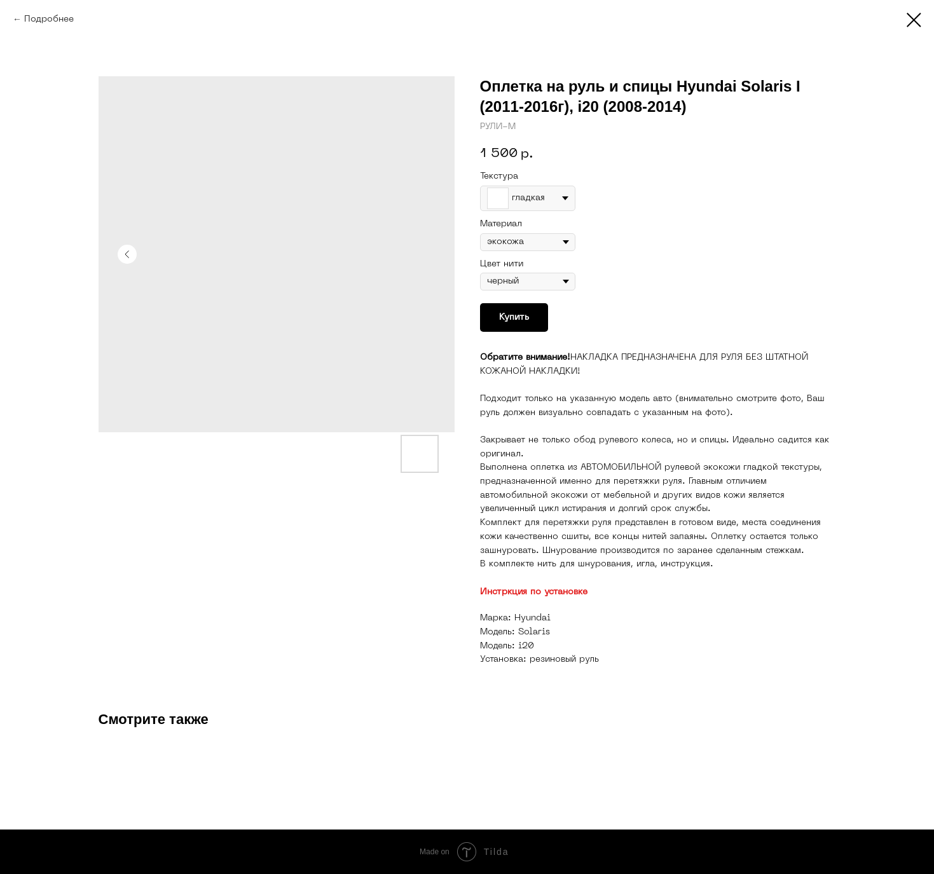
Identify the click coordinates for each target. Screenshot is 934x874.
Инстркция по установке (533, 592)
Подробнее (49, 19)
